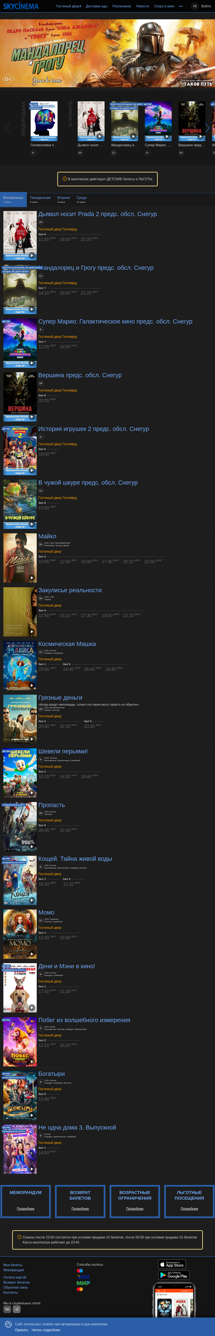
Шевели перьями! (63, 751)
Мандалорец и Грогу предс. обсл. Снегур (96, 267)
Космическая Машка (67, 644)
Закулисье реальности (70, 590)
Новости (142, 6)
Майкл (47, 536)
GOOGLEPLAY (173, 1275)
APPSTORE (171, 1264)
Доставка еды (97, 6)
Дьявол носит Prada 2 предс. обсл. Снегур (97, 214)
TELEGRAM (17, 1309)
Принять (21, 1330)
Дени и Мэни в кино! (66, 966)
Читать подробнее (46, 1330)
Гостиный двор (67, 6)
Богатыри (51, 1073)
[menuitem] (69, 6)
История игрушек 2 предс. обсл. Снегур (93, 428)
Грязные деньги (60, 697)
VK (7, 1309)
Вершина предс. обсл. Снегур (80, 375)
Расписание (122, 6)
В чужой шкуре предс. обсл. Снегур (88, 482)
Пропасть (51, 805)
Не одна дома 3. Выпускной (77, 1127)
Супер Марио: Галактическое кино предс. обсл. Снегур (115, 321)
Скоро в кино (164, 6)
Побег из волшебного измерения (84, 1020)
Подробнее (25, 1209)
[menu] (113, 6)
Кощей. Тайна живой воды (75, 858)
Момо (46, 912)
